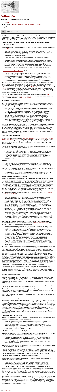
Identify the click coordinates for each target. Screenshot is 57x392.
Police (8, 22)
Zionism (39, 24)
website (8, 48)
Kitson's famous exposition (41, 222)
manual (4, 88)
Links (17, 31)
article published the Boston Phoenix (13, 71)
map (9, 28)
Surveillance (33, 24)
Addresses (10, 31)
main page (7, 390)
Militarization (21, 24)
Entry (3, 31)
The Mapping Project (9, 16)
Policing (27, 24)
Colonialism (14, 24)
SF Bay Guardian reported (36, 86)
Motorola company (26, 97)
